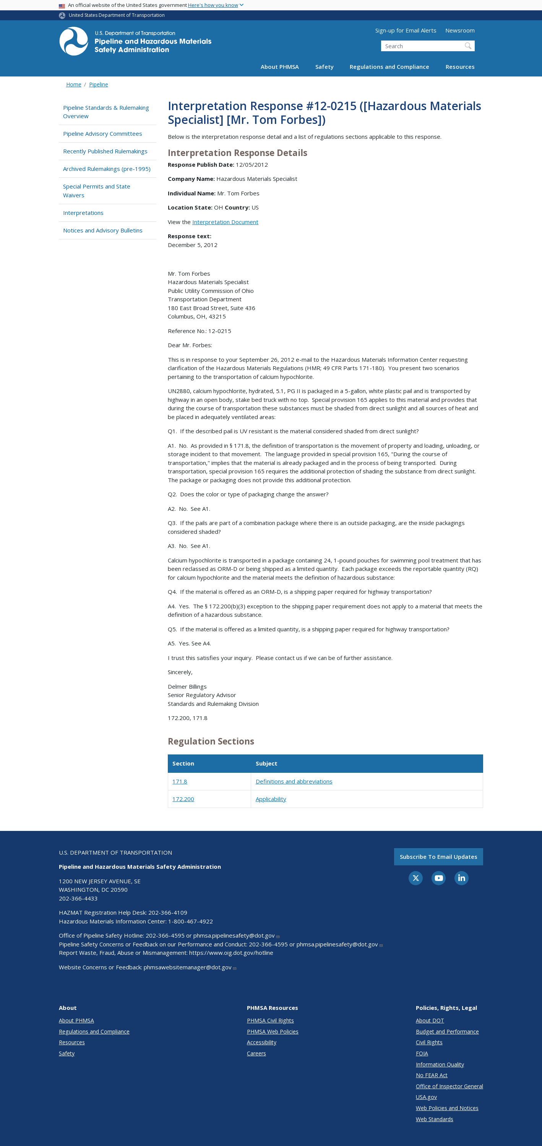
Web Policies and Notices (447, 1108)
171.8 (179, 781)
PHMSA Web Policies (273, 1031)
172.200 (183, 799)
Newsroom (460, 30)
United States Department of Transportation (117, 15)
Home (73, 84)
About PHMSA (280, 66)
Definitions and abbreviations (294, 781)
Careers (256, 1053)
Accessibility (261, 1042)
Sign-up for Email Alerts (406, 30)
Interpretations (83, 212)
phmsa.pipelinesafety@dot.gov (236, 935)
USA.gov (426, 1096)
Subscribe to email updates (438, 856)
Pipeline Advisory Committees (102, 133)
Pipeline (98, 84)
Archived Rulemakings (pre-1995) (107, 168)
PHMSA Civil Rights (270, 1020)
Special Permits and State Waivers (96, 190)
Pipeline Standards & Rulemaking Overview (106, 112)
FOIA (422, 1053)
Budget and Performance (447, 1031)
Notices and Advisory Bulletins (103, 230)
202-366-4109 (167, 912)
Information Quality (440, 1064)
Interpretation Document (225, 222)
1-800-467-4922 (190, 921)
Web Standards (434, 1119)
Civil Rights (429, 1042)
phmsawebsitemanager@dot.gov (190, 967)
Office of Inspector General (449, 1086)
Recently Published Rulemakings (105, 151)
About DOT (430, 1020)
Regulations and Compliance (389, 66)
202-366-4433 (78, 898)
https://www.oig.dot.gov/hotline (231, 952)
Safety (324, 66)
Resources (460, 66)
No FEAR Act (432, 1075)
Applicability (271, 799)
